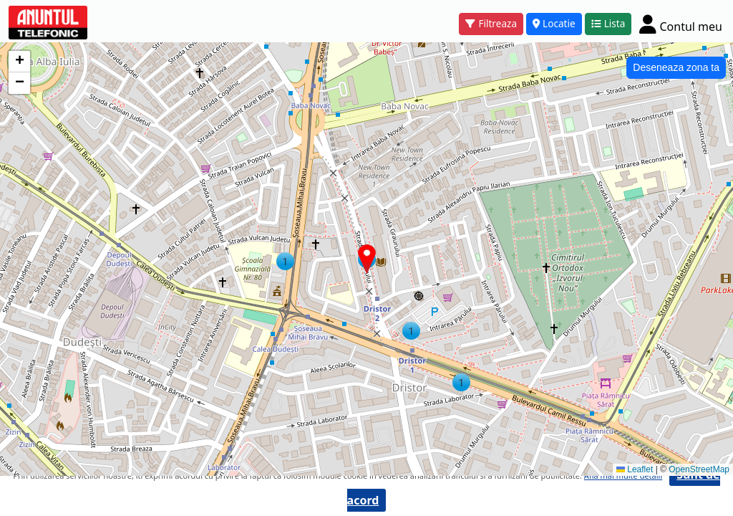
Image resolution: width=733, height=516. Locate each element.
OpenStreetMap (699, 469)
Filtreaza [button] (491, 23)
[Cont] (681, 24)
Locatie (554, 23)
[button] (411, 331)
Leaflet (634, 469)
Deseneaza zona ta (676, 67)
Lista (608, 23)
